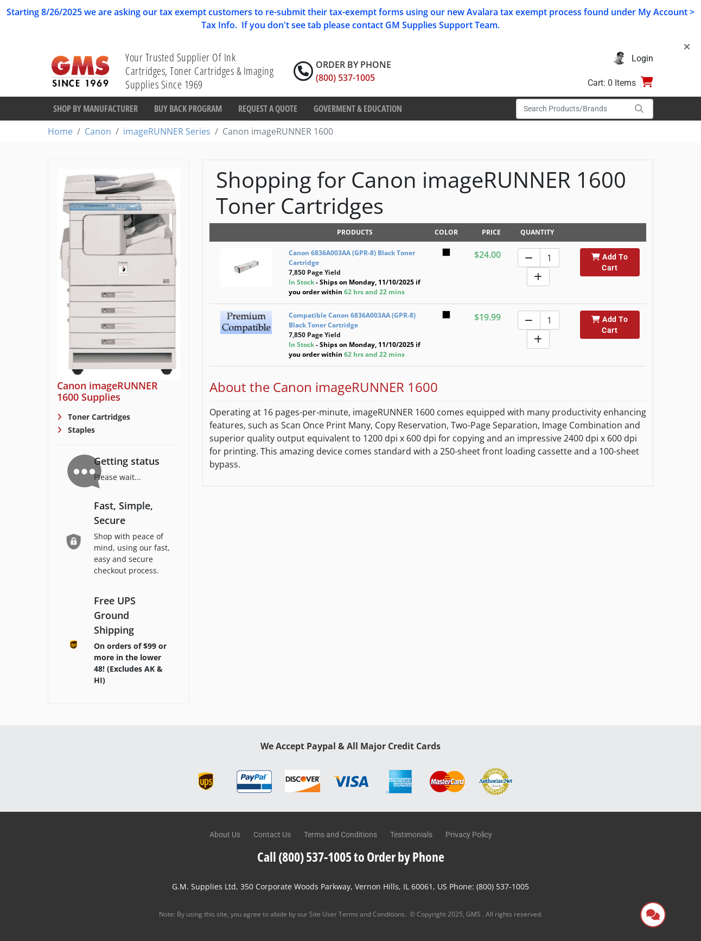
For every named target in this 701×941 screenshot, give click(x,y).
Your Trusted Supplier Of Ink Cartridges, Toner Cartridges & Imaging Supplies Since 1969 (199, 71)
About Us (224, 834)
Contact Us (272, 834)
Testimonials (411, 834)
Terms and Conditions (340, 834)
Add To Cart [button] (609, 262)
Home (60, 131)
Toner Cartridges (98, 417)
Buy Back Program (188, 109)
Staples (80, 430)
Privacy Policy (468, 834)
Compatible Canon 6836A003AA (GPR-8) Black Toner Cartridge (352, 320)
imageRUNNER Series (167, 131)
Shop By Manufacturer (95, 109)
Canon (98, 131)
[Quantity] (549, 257)
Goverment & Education (358, 109)
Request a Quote (267, 109)
